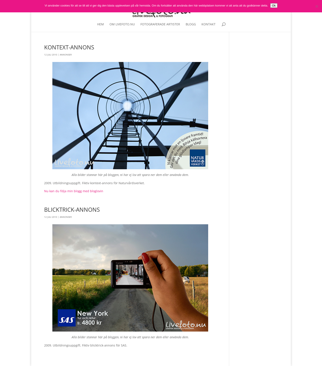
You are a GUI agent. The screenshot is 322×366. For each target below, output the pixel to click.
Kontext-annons (69, 47)
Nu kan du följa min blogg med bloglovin (73, 191)
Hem (100, 24)
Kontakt (208, 24)
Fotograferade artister (160, 24)
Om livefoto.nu (122, 24)
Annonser (66, 54)
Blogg (191, 24)
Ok (274, 5)
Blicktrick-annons (72, 209)
